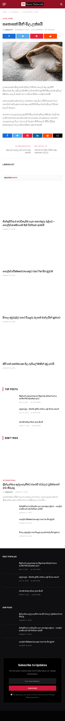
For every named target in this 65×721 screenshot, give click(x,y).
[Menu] (4, 4)
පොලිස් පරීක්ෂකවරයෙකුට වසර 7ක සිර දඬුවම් (28, 271)
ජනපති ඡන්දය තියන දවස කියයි (31, 422)
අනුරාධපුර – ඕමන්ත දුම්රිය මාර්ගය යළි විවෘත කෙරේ (39, 409)
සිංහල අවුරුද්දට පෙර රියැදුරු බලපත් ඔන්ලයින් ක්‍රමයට (31, 317)
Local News (8, 18)
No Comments (37, 30)
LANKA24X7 (9, 30)
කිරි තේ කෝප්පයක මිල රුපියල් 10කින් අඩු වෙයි (28, 363)
